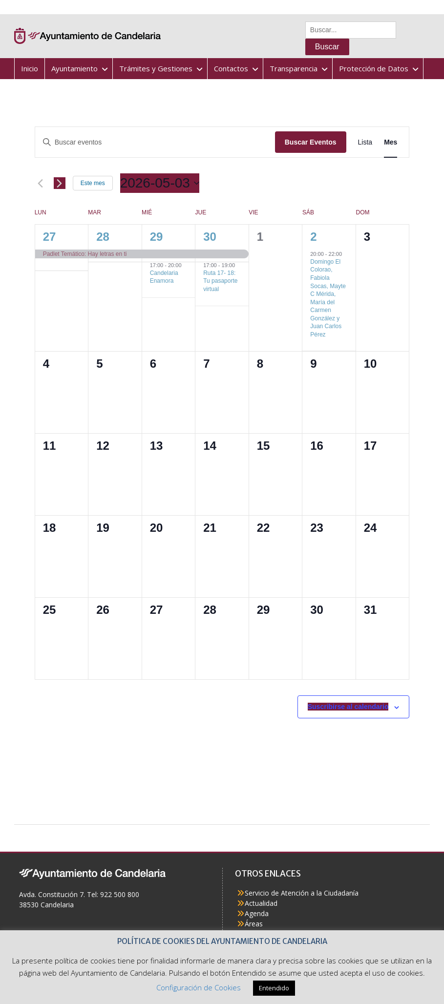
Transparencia (293, 68)
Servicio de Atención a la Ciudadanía (302, 893)
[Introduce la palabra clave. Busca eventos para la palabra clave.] (155, 142)
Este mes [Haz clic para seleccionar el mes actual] (93, 183)
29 (156, 236)
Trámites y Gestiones (155, 68)
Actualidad (261, 903)
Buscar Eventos (311, 142)
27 (49, 236)
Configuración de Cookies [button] (198, 987)
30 (209, 236)
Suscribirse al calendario (348, 707)
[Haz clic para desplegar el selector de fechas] (159, 183)
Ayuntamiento (74, 68)
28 (102, 236)
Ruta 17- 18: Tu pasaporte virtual (220, 281)
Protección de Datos (373, 68)
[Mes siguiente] (59, 183)
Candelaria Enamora (164, 277)
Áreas (254, 923)
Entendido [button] (274, 987)
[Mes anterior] (40, 183)
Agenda (257, 913)
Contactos (231, 68)
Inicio (29, 68)
